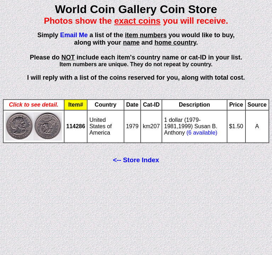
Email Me (74, 35)
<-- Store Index (136, 160)
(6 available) (201, 133)
